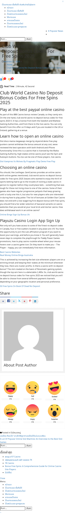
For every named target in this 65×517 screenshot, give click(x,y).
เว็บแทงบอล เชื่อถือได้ (15, 11)
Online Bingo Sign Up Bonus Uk (15, 214)
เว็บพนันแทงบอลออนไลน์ (17, 14)
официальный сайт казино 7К (18, 460)
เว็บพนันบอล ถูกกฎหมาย (17, 26)
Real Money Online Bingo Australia (16, 255)
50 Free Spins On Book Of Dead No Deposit (20, 286)
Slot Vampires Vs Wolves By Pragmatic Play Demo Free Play (27, 161)
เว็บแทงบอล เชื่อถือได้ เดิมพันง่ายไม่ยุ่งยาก (18, 4)
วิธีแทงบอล (11, 17)
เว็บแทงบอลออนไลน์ (15, 23)
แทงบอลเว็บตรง (13, 20)
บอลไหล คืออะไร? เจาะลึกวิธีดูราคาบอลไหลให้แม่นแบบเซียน (23, 435)
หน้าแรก (10, 7)
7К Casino (9, 463)
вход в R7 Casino (12, 456)
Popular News (55, 31)
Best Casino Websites (10, 252)
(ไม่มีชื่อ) (8, 472)
